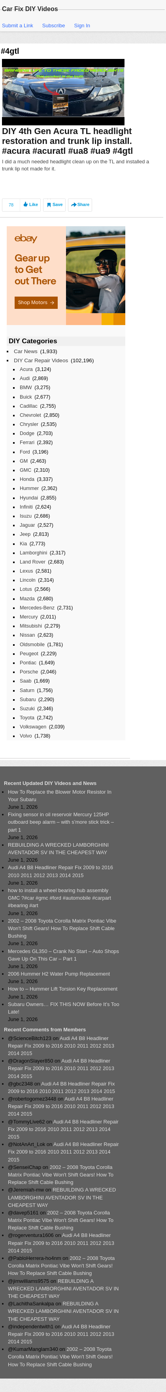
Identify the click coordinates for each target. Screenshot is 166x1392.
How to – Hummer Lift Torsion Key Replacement (62, 989)
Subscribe (53, 25)
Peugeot (29, 653)
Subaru (28, 699)
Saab (25, 681)
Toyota (27, 718)
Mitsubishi (31, 626)
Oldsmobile (32, 644)
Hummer (29, 488)
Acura (26, 369)
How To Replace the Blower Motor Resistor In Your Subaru (59, 795)
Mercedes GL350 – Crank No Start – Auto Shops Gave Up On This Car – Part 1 (63, 955)
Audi (25, 378)
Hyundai (29, 498)
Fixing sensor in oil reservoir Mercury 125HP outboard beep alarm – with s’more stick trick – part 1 (61, 821)
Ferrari (27, 442)
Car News (26, 351)
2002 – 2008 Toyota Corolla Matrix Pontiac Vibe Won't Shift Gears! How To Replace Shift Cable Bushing (62, 928)
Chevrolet (30, 415)
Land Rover (32, 562)
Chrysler (29, 424)
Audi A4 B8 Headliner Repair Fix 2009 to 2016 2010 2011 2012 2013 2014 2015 (60, 871)
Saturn (27, 690)
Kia (23, 544)
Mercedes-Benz (37, 608)
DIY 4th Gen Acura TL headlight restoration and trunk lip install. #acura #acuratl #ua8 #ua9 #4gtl (67, 141)
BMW (26, 387)
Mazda (27, 598)
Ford (25, 452)
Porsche (29, 672)
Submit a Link (17, 25)
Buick (26, 397)
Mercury (29, 617)
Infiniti (26, 507)
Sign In (82, 25)
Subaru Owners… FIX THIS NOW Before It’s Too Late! (63, 1008)
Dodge (27, 433)
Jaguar (27, 525)
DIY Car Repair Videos (41, 360)
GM (24, 461)
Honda (27, 479)
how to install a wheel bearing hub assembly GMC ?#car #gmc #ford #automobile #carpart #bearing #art (59, 897)
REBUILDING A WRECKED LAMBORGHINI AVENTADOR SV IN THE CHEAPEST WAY (58, 848)
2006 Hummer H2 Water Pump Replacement (59, 974)
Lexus (26, 571)
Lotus (26, 589)
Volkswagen (33, 727)
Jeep (25, 534)
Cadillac (29, 406)
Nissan (27, 635)
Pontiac (28, 663)
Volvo (26, 736)
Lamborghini (33, 553)
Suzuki (27, 708)
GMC (25, 470)
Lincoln (28, 580)
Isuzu (26, 516)
